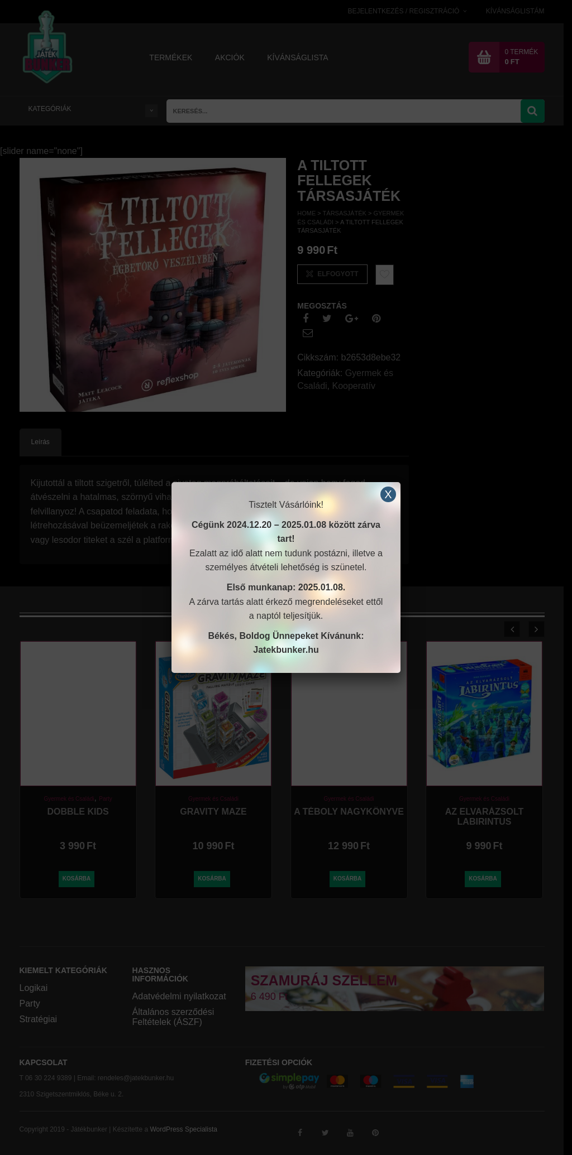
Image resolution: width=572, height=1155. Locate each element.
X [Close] (388, 494)
